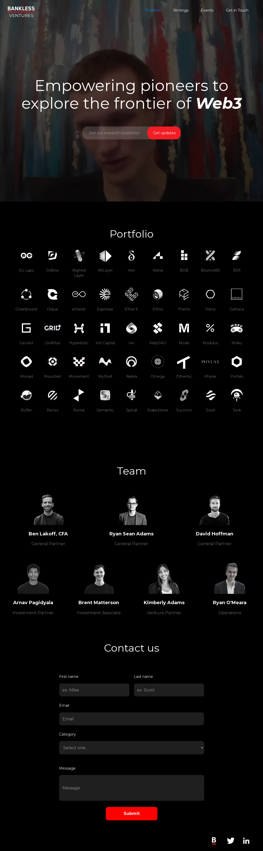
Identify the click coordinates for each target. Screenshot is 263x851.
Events (207, 10)
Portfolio (153, 10)
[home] (21, 8)
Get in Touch (237, 10)
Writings (180, 10)
